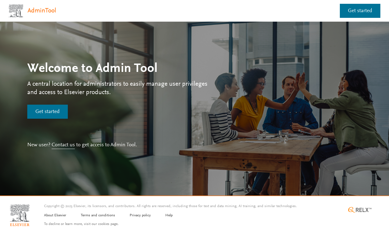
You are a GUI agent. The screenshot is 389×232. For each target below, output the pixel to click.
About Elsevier (55, 215)
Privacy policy (140, 215)
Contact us (63, 145)
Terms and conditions (98, 215)
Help (169, 215)
